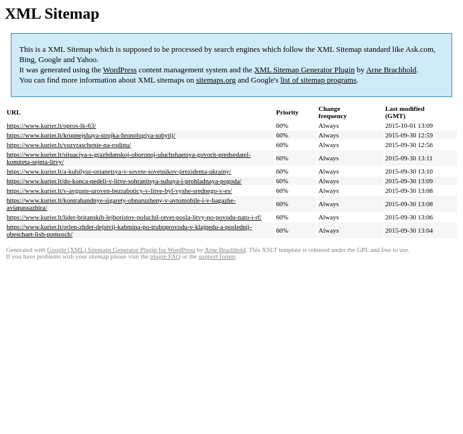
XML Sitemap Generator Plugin (304, 69)
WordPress (120, 69)
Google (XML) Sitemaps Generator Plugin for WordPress (121, 250)
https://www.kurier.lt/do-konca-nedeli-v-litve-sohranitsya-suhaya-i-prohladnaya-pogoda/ (124, 180)
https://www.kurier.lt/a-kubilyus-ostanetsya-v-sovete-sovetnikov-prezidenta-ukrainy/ (119, 171)
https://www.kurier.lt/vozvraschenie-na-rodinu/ (69, 144)
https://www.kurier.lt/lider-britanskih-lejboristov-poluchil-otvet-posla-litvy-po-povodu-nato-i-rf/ (134, 217)
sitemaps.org (216, 79)
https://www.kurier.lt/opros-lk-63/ (51, 125)
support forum (216, 256)
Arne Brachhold (391, 69)
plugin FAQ (165, 256)
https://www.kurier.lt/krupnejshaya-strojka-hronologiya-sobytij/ (91, 135)
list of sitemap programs (318, 79)
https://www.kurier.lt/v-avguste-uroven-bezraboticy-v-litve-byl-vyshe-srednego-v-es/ (119, 190)
